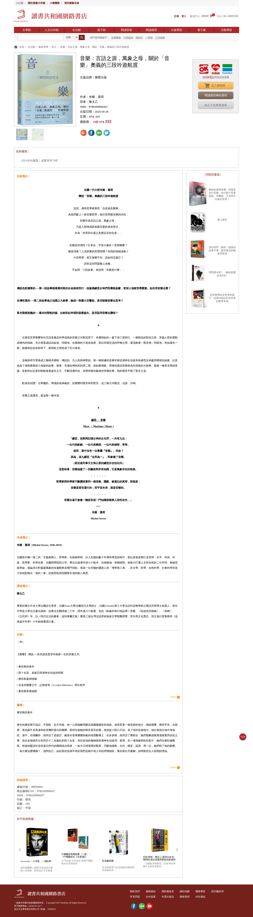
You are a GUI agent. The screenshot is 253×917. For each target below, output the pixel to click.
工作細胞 (160, 37)
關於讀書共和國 (36, 3)
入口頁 (19, 3)
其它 (53, 47)
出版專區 (176, 29)
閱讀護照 (151, 29)
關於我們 (135, 891)
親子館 (101, 29)
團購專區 (203, 891)
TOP (243, 737)
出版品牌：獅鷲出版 (93, 77)
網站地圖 (187, 891)
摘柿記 (139, 37)
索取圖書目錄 (71, 3)
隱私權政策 (169, 891)
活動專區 (226, 29)
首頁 (21, 47)
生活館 (76, 29)
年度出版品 (169, 896)
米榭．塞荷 (96, 97)
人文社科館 (52, 29)
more (173, 697)
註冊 (176, 16)
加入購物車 (218, 85)
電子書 (201, 29)
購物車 (205, 16)
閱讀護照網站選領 (216, 95)
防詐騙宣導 (221, 891)
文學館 (26, 29)
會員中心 (195, 16)
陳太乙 (93, 101)
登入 (183, 16)
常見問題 (135, 896)
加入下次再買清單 (216, 105)
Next (177, 850)
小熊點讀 (128, 37)
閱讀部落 (126, 29)
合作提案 (152, 896)
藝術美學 (43, 47)
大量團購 (55, 3)
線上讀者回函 (230, 16)
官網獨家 (116, 37)
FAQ (219, 16)
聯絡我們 (187, 896)
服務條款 (152, 891)
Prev (19, 850)
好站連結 (203, 896)
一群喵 (149, 37)
